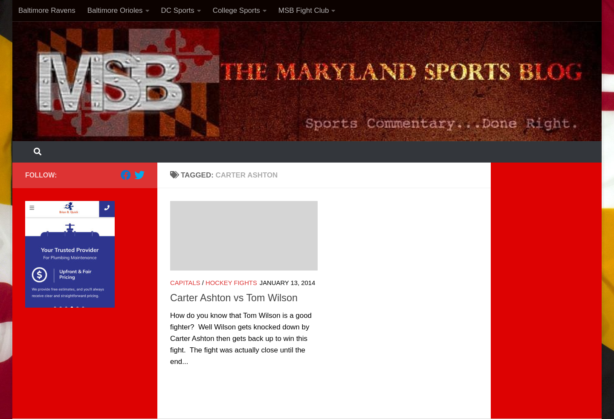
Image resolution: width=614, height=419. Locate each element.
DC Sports (177, 10)
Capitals (185, 282)
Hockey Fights (231, 282)
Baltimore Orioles (115, 10)
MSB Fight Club (303, 10)
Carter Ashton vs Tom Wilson (234, 297)
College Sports (236, 10)
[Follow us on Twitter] (139, 175)
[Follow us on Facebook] (126, 175)
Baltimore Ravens (46, 10)
